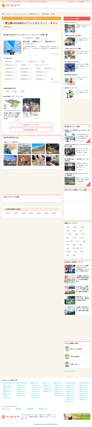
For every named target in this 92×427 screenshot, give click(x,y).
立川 (77, 241)
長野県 (15, 213)
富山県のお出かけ (21, 393)
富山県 (45, 213)
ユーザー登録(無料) (79, 1)
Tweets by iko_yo (69, 371)
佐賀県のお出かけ (83, 387)
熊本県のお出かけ (83, 391)
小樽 (75, 251)
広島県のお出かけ (70, 385)
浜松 (67, 255)
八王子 (74, 237)
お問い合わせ (6, 409)
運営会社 (19, 409)
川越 (73, 255)
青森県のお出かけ (7, 389)
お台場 (82, 227)
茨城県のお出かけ (35, 397)
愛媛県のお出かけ (70, 395)
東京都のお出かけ (35, 385)
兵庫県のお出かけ (58, 389)
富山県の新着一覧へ (30, 130)
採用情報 (30, 409)
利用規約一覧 (43, 409)
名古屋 (74, 227)
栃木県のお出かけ (35, 395)
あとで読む (70, 1)
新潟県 (30, 213)
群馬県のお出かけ (35, 393)
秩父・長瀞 (69, 241)
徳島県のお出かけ (70, 401)
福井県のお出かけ (21, 395)
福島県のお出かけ (7, 397)
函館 (81, 251)
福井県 (53, 213)
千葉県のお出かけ (35, 389)
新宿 (73, 230)
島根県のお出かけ (70, 393)
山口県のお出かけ (70, 389)
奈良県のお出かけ (58, 391)
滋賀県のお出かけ (58, 395)
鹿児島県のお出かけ (84, 397)
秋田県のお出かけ (7, 393)
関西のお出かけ (57, 383)
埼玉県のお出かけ (35, 391)
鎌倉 (73, 244)
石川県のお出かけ (21, 391)
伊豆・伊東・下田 (77, 248)
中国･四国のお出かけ (71, 383)
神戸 (76, 234)
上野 (67, 244)
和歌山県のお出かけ (59, 393)
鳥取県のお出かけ (70, 391)
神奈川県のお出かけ (36, 387)
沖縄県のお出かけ (83, 399)
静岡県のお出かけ (48, 391)
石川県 (38, 213)
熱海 (67, 248)
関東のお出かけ (34, 383)
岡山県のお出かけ (70, 387)
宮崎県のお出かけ (83, 395)
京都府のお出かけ (58, 387)
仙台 (67, 237)
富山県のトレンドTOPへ (31, 125)
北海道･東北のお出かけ (8, 383)
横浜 (67, 227)
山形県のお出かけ (7, 395)
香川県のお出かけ (70, 399)
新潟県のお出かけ (21, 389)
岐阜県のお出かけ (48, 387)
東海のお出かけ (46, 383)
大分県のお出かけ (83, 393)
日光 (80, 230)
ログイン (88, 1)
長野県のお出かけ (21, 385)
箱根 (80, 244)
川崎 (81, 237)
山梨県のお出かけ (21, 387)
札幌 (83, 241)
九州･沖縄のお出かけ (84, 383)
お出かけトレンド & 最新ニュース (31, 18)
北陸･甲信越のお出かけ (22, 383)
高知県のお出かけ (70, 397)
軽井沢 (7, 213)
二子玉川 (68, 234)
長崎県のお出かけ (83, 389)
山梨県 (23, 213)
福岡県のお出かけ (83, 385)
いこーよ (6, 1)
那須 (67, 230)
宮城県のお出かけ (7, 387)
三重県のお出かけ (48, 389)
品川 (82, 234)
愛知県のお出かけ (48, 385)
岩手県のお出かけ (7, 391)
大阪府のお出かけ (58, 385)
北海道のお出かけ (7, 385)
